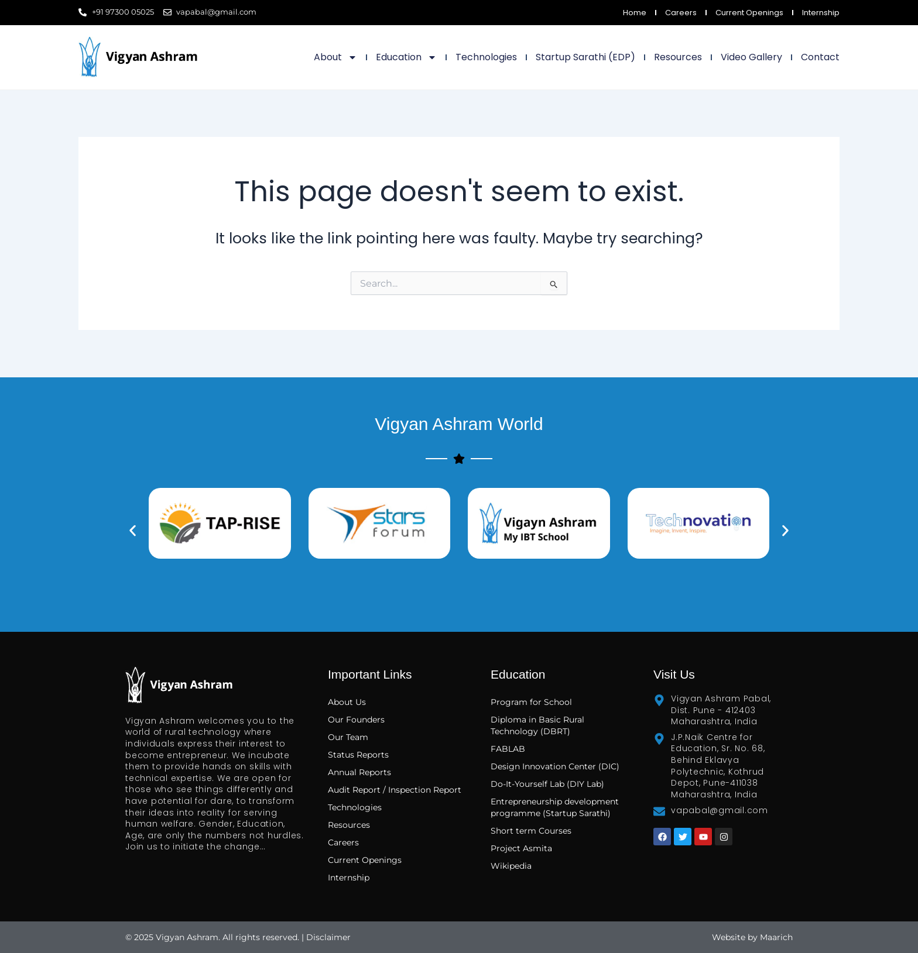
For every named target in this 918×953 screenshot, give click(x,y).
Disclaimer (328, 937)
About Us (347, 702)
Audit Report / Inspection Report (394, 790)
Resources (678, 57)
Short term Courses (531, 830)
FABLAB (508, 749)
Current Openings (749, 12)
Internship (821, 12)
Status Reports (358, 754)
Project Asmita (521, 848)
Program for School (532, 702)
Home (634, 12)
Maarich (776, 937)
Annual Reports (359, 772)
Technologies (486, 57)
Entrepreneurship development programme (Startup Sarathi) (555, 807)
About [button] (335, 57)
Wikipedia (511, 866)
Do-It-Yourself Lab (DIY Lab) (547, 784)
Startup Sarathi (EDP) (585, 57)
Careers (681, 12)
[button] (132, 530)
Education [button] (406, 57)
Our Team (348, 737)
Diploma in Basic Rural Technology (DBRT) (537, 725)
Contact (820, 57)
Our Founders (356, 719)
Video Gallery (751, 57)
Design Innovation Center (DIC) (555, 766)
